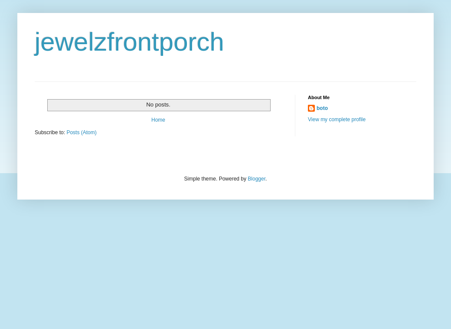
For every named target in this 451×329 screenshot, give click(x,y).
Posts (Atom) (81, 132)
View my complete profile (337, 119)
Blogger (256, 179)
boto (322, 108)
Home (158, 120)
